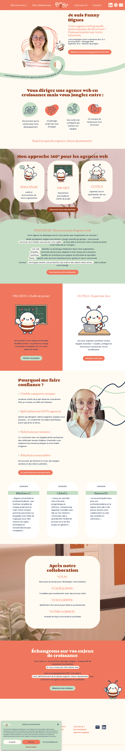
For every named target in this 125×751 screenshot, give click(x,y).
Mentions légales (31, 747)
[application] (26, 5)
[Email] (121, 5)
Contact (96, 5)
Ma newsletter (80, 729)
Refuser (31, 742)
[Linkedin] (110, 5)
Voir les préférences (50, 742)
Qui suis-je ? (81, 5)
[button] (58, 724)
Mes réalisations (41, 5)
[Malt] (116, 5)
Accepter (12, 742)
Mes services (19, 5)
